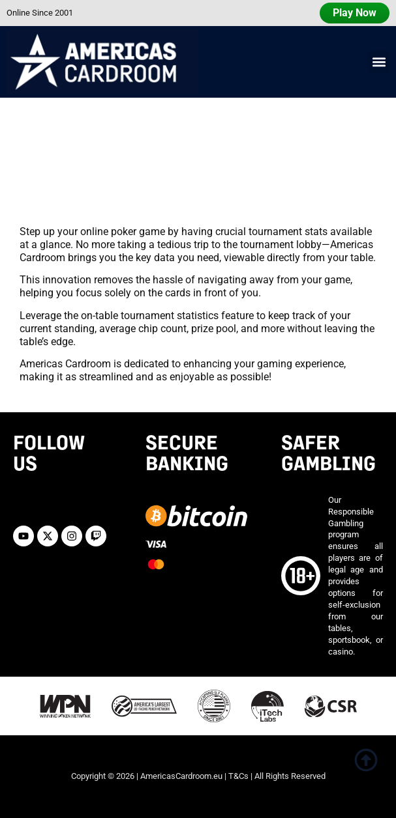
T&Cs (238, 776)
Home (21, 186)
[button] (378, 61)
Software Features (88, 186)
